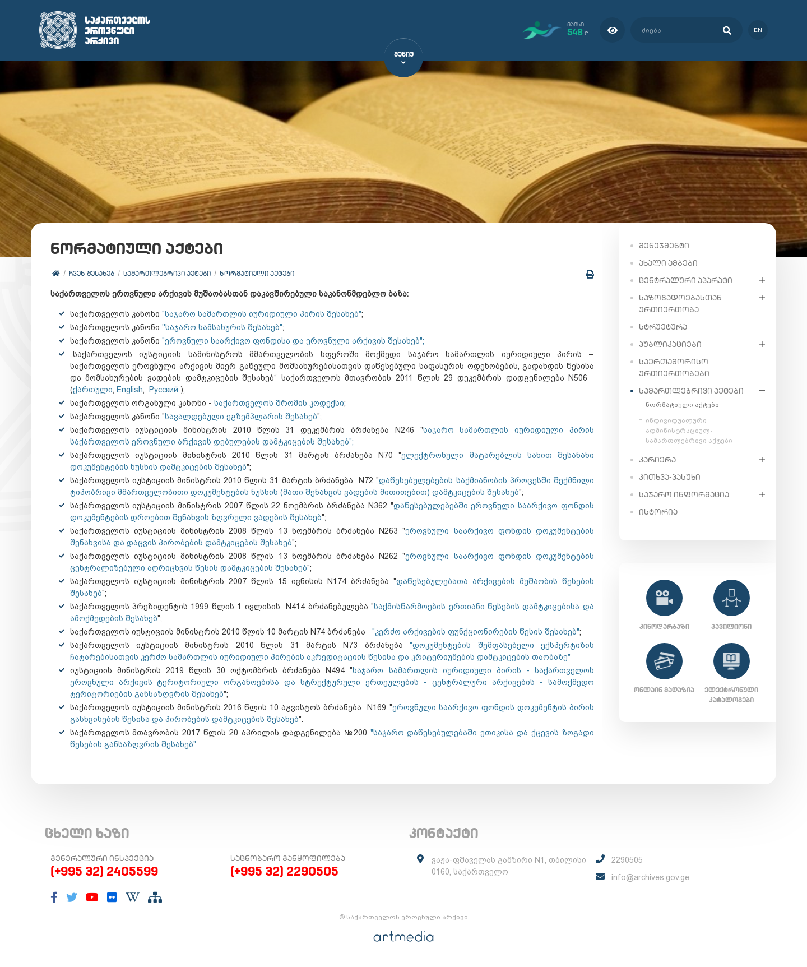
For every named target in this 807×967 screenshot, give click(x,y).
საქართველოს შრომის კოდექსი (279, 403)
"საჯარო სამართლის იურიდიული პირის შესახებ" (261, 313)
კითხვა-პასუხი (670, 476)
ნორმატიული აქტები (257, 273)
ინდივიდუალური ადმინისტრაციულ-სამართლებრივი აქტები (689, 430)
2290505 (627, 860)
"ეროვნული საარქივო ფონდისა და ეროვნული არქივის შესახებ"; (293, 340)
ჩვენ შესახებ (91, 273)
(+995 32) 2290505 (284, 872)
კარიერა (657, 459)
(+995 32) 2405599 (104, 872)
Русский (163, 389)
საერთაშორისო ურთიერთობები (674, 367)
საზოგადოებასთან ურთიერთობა (680, 303)
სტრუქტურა (663, 326)
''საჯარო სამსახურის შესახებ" (222, 327)
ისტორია (658, 511)
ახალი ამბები (668, 262)
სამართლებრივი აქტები (167, 273)
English (130, 389)
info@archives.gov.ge (650, 877)
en (758, 30)
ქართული (93, 389)
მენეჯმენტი (664, 245)
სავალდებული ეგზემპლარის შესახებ (241, 416)
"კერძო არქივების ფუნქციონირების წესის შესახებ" (474, 631)
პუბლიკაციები (670, 344)
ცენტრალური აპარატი (685, 280)
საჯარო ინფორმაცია (684, 494)
